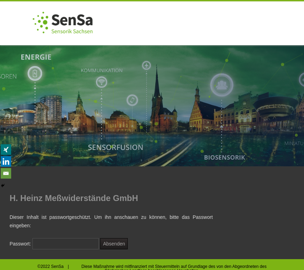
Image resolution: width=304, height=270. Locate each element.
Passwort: (54, 243)
